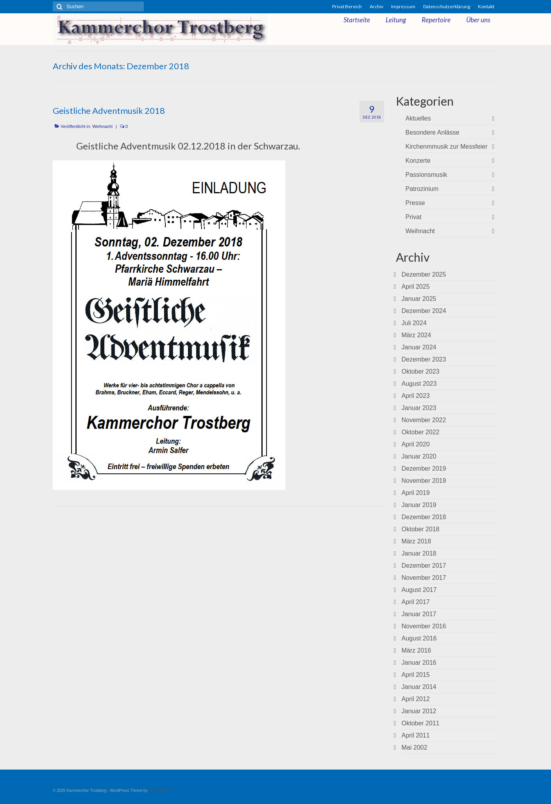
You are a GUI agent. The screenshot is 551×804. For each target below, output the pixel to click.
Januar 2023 (419, 408)
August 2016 (419, 638)
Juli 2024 (414, 323)
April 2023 (416, 395)
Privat (414, 217)
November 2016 (424, 626)
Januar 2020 (419, 456)
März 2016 (416, 650)
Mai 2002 (415, 747)
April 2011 (416, 735)
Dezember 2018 (424, 517)
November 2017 (424, 577)
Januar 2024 (419, 347)
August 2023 (419, 383)
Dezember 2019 (424, 468)
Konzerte (418, 160)
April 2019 (416, 492)
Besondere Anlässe (433, 132)
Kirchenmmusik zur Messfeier (447, 146)
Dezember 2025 (424, 274)
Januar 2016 (419, 662)
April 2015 (416, 674)
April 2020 (416, 444)
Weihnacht (102, 126)
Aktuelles (418, 118)
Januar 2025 (419, 298)
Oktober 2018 (421, 529)
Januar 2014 (419, 686)
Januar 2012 (419, 711)
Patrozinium (422, 188)
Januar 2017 (419, 614)
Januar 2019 (419, 505)
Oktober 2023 (421, 371)
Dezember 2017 (424, 565)
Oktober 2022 (421, 432)
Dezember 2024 (424, 311)
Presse (415, 203)
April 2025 (416, 286)
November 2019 (424, 480)
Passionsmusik (426, 174)
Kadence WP (159, 790)
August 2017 (419, 589)
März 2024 (416, 335)
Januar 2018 (419, 553)
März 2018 (416, 541)
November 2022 (424, 420)
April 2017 (416, 602)
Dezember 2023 (424, 359)
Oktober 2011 (421, 723)
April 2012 (416, 699)
